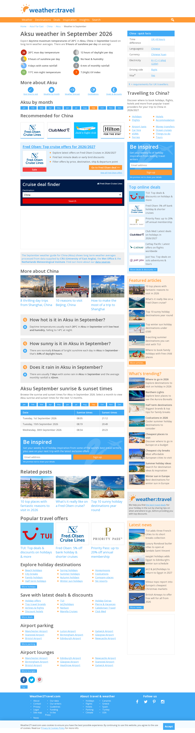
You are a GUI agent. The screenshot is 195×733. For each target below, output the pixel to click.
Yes (153, 75)
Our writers (55, 708)
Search (96, 20)
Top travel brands (35, 609)
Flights (136, 120)
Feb (32, 108)
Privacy (36, 711)
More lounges (29, 675)
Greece (105, 708)
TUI (62, 605)
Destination (28, 195)
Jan (24, 108)
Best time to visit (30, 94)
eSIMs (135, 133)
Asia (32, 26)
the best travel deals (156, 504)
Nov (111, 108)
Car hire (136, 130)
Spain (105, 711)
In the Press (50, 718)
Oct (102, 108)
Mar (41, 108)
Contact (37, 708)
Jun (67, 108)
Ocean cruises (164, 130)
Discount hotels (34, 616)
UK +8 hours (158, 39)
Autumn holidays (69, 582)
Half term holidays (35, 585)
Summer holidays (70, 578)
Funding (54, 714)
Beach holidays (33, 575)
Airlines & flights (34, 612)
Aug (84, 108)
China (49, 26)
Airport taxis (139, 126)
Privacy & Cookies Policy (53, 728)
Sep (93, 108)
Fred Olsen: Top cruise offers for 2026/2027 (59, 151)
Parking (89, 714)
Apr (50, 108)
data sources (102, 267)
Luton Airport (68, 636)
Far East (40, 26)
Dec (119, 108)
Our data (54, 705)
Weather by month (52, 94)
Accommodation (165, 120)
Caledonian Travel (105, 612)
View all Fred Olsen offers (111, 177)
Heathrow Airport (70, 670)
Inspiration (70, 20)
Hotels (159, 116)
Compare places (104, 582)
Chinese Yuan (158, 54)
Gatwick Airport (104, 636)
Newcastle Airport (105, 643)
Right (154, 69)
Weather (27, 20)
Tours (159, 137)
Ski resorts (101, 585)
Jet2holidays (67, 609)
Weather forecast (72, 94)
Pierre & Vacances (105, 609)
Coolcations (102, 578)
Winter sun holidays (71, 585)
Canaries (106, 705)
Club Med (100, 616)
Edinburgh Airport (70, 643)
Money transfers (165, 126)
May (59, 108)
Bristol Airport (33, 643)
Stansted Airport (34, 639)
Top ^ (24, 692)
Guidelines (55, 711)
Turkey (105, 714)
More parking (28, 648)
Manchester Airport (36, 636)
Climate (89, 717)
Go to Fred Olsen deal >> (105, 172)
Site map (37, 717)
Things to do (163, 133)
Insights (84, 20)
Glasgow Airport (104, 639)
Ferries (136, 137)
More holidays (29, 591)
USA (104, 717)
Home (23, 26)
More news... (136, 607)
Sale (34, 174)
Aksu (58, 26)
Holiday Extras (103, 605)
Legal (36, 714)
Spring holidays (69, 575)
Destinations (43, 20)
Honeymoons (102, 575)
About (36, 705)
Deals (57, 20)
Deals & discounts (114, 94)
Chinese (155, 48)
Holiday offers (33, 605)
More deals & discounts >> (143, 269)
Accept (169, 726)
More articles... (137, 362)
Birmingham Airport (71, 639)
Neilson (64, 612)
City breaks (31, 578)
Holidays (137, 116)
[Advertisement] (127, 9)
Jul (76, 108)
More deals (27, 622)
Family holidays (34, 582)
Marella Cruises (69, 616)
